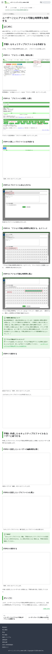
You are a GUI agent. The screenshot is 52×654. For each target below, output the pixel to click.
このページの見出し (8, 14)
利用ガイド (5, 647)
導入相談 (4, 635)
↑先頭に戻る (46, 608)
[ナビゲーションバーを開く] (2, 2)
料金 (3, 632)
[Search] (45, 2)
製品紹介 (4, 627)
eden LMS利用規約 (7, 645)
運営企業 (4, 642)
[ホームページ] (6, 7)
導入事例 (4, 630)
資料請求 (4, 640)
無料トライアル (6, 637)
